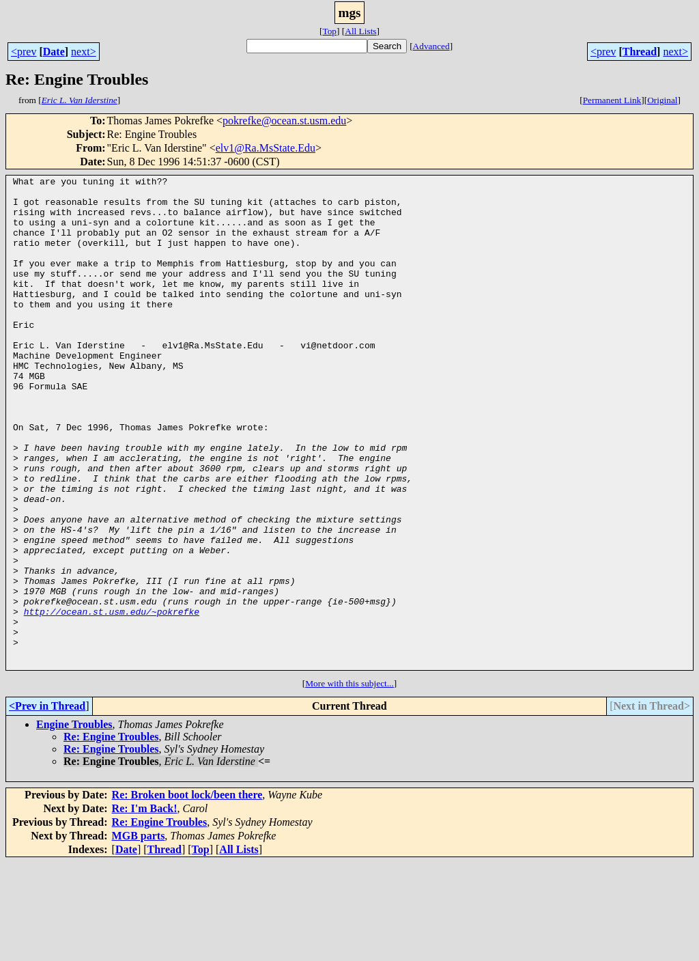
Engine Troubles (74, 822)
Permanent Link (612, 100)
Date (54, 51)
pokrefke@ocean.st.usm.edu (284, 120)
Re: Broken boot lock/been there (187, 893)
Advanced (431, 46)
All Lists (360, 31)
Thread (640, 51)
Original (662, 100)
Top (329, 31)
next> (83, 51)
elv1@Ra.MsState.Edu (265, 148)
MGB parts (138, 934)
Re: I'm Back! (144, 907)
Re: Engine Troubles (111, 835)
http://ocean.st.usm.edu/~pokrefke (111, 699)
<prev (23, 51)
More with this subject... (349, 782)
